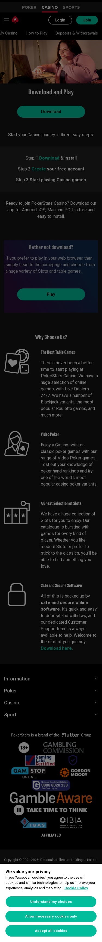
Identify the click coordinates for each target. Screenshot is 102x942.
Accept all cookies (51, 931)
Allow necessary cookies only (51, 916)
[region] (51, 903)
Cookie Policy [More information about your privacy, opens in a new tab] (76, 888)
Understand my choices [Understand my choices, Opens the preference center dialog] (51, 902)
